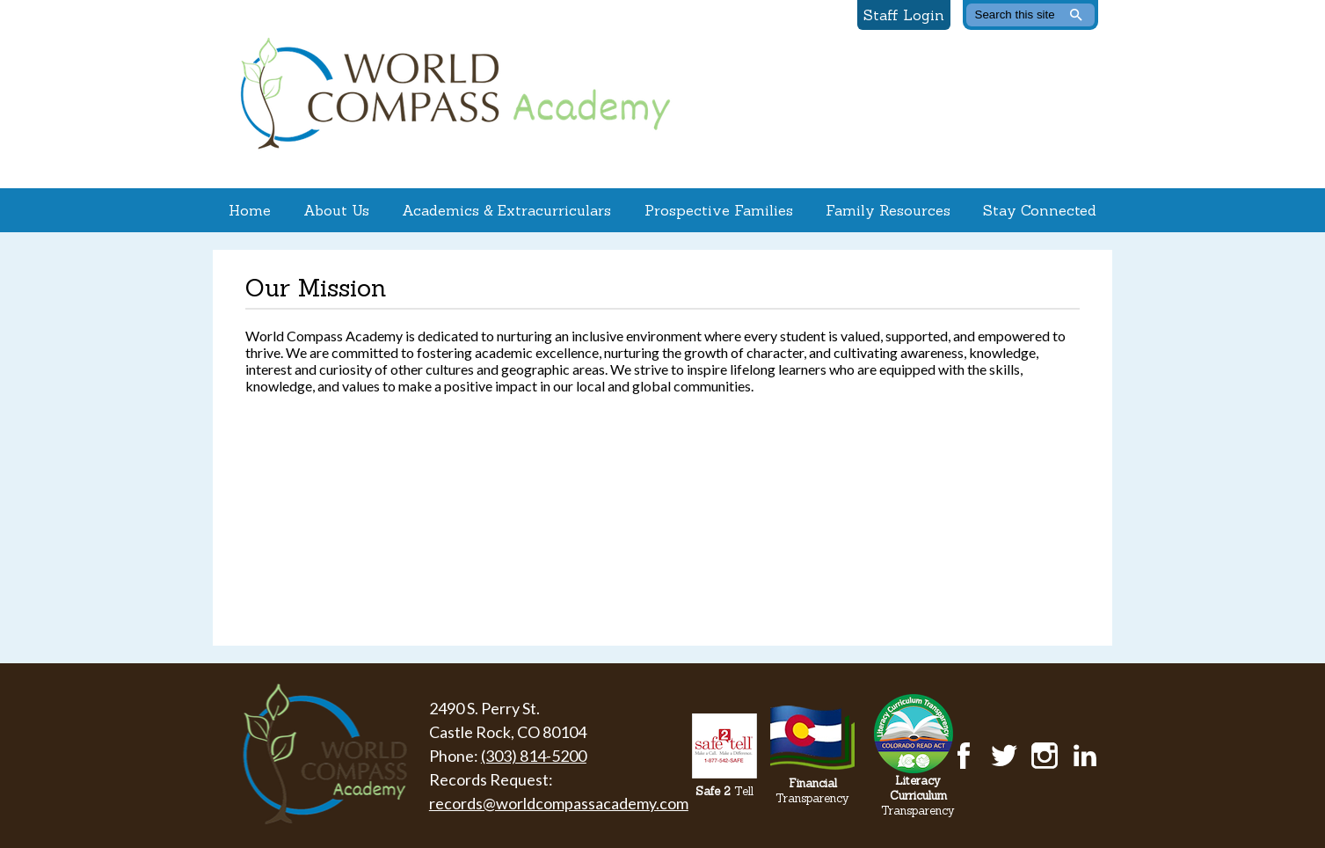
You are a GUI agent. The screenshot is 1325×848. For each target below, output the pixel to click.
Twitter (1004, 755)
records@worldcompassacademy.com (558, 803)
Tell (724, 791)
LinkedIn (1085, 755)
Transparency (812, 791)
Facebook (963, 755)
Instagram (1044, 755)
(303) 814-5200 (533, 755)
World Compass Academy (451, 94)
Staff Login (903, 15)
